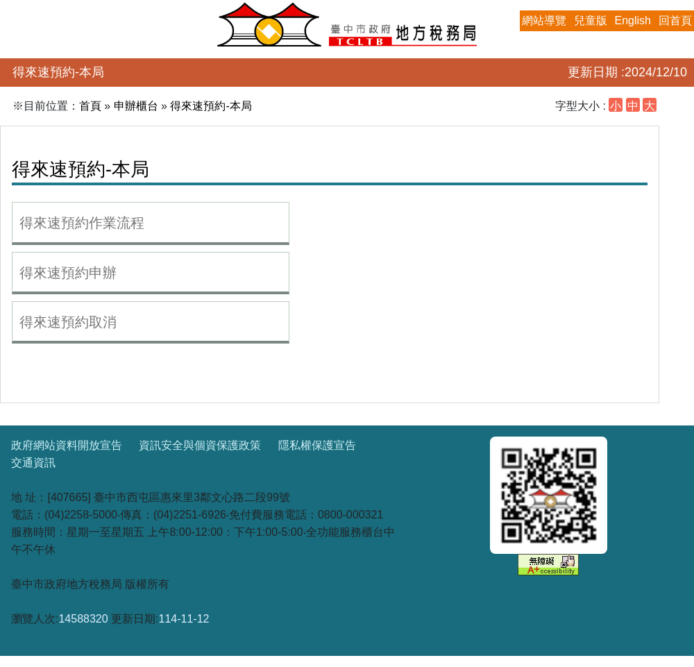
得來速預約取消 (68, 322)
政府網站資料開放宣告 (66, 445)
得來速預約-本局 (210, 106)
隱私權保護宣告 (317, 445)
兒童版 (590, 20)
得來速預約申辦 (68, 272)
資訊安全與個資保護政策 (200, 445)
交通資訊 (33, 462)
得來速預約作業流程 (81, 222)
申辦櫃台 (136, 106)
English (633, 20)
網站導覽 (544, 20)
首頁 (90, 106)
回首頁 (675, 20)
